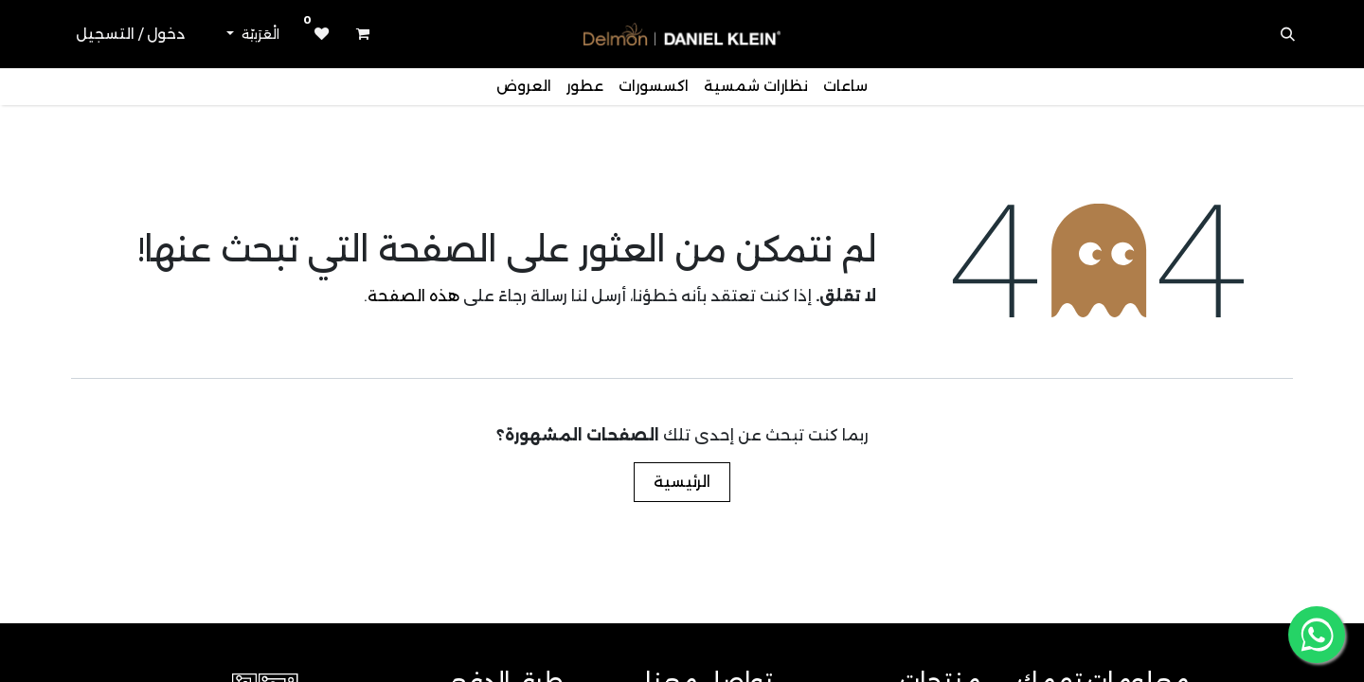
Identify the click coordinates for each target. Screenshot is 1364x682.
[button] (1288, 34)
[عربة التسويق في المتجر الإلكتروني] (363, 34)
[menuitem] (845, 86)
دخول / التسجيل (130, 34)
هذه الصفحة (413, 296)
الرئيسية (682, 482)
